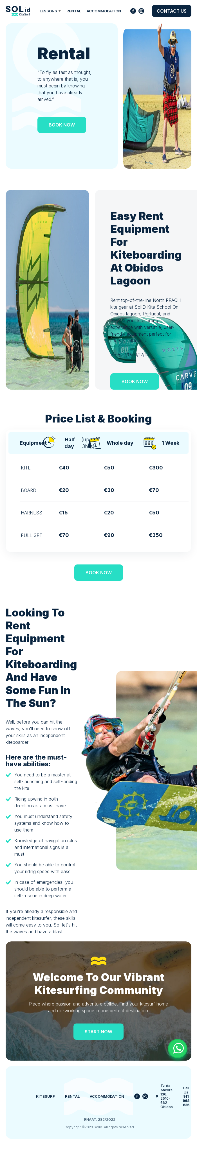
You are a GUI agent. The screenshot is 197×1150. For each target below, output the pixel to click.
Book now (62, 125)
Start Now (98, 1031)
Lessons (50, 11)
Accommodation (104, 11)
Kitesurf (45, 1096)
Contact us (172, 11)
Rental (73, 11)
